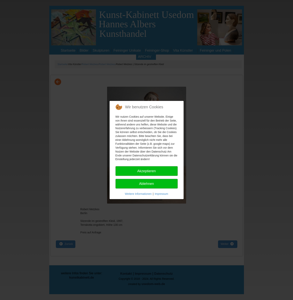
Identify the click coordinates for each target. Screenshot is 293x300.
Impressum (161, 193)
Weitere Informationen (138, 193)
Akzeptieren (146, 171)
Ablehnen (146, 184)
